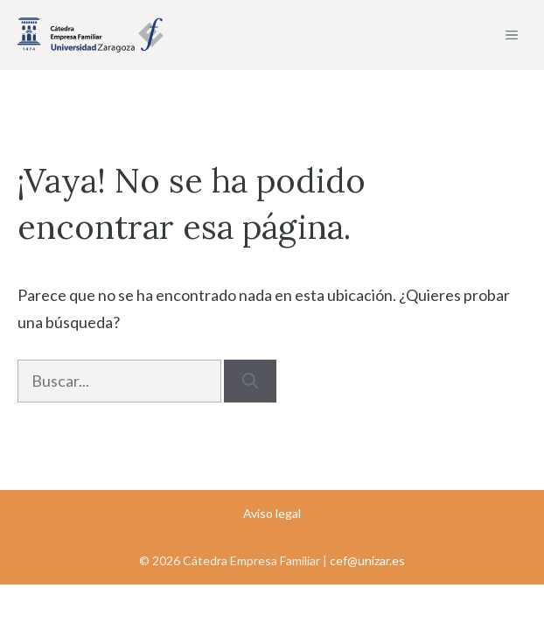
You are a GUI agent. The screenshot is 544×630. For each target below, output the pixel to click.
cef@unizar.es (367, 560)
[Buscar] (250, 381)
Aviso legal (272, 513)
